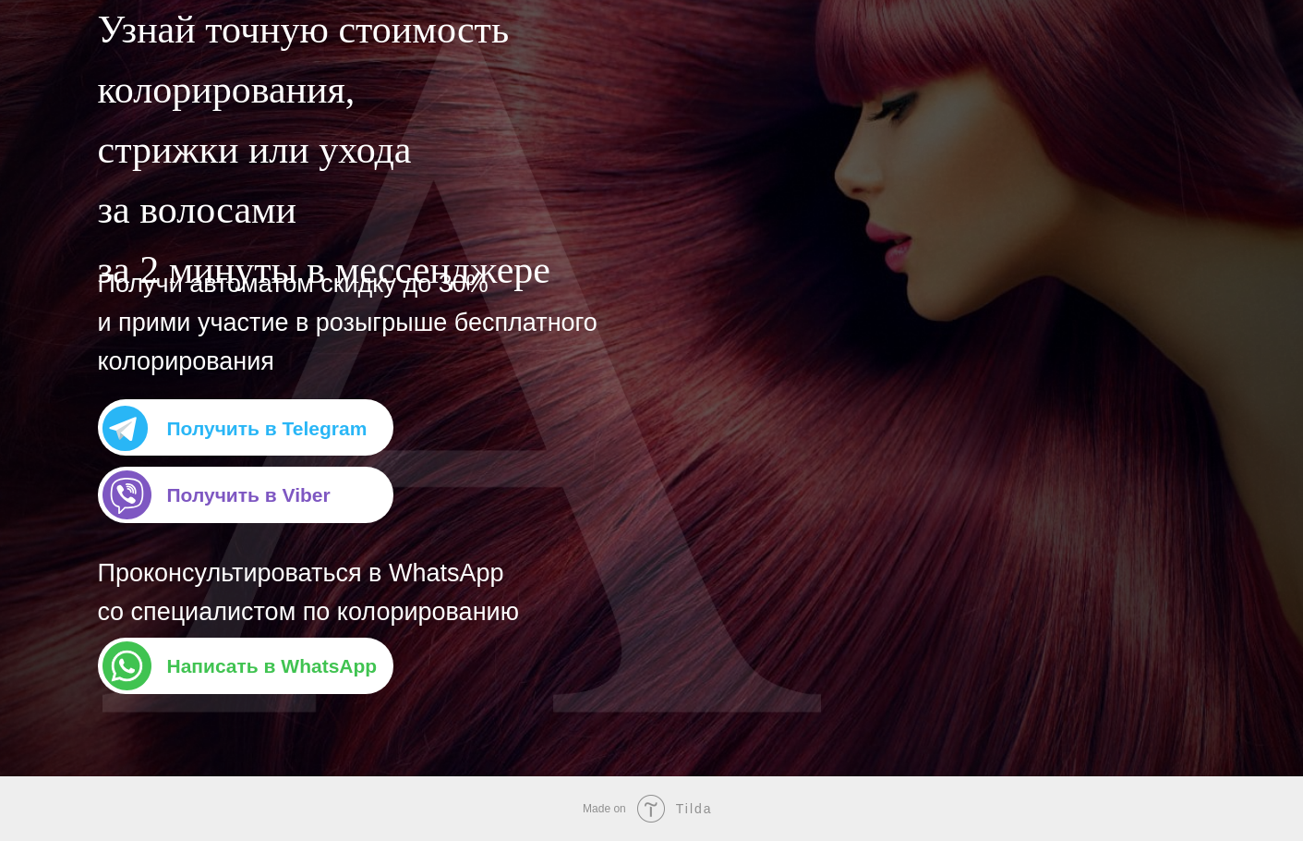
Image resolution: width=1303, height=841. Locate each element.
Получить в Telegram (267, 428)
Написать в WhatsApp (272, 665)
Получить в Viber (249, 495)
